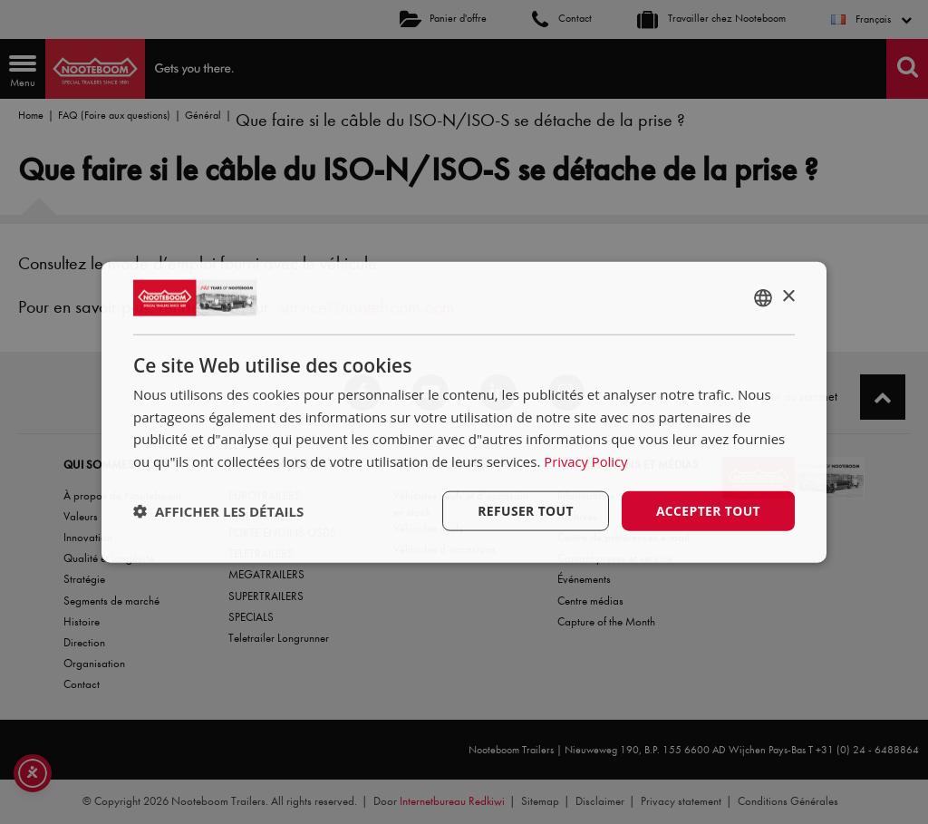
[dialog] (464, 412)
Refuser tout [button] (524, 510)
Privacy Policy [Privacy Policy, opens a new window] (586, 461)
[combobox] (763, 297)
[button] (218, 511)
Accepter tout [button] (707, 510)
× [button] (788, 296)
